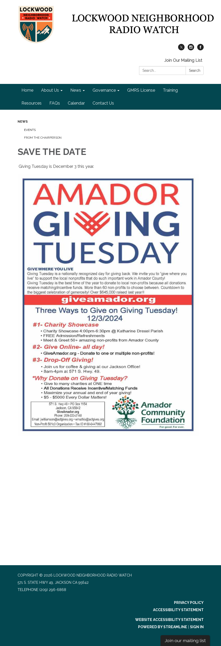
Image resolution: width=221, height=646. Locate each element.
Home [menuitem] (27, 90)
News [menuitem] (75, 90)
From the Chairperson (43, 137)
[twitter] (181, 48)
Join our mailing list (185, 640)
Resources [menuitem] (31, 103)
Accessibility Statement (178, 610)
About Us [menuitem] (50, 90)
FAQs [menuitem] (54, 103)
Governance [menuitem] (104, 90)
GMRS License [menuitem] (141, 90)
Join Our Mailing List (183, 60)
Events (30, 130)
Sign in (197, 627)
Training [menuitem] (170, 90)
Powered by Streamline (162, 627)
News (23, 121)
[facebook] (200, 48)
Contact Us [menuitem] (103, 103)
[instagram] (191, 48)
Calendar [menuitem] (76, 103)
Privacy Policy (189, 603)
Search (194, 70)
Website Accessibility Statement (169, 620)
